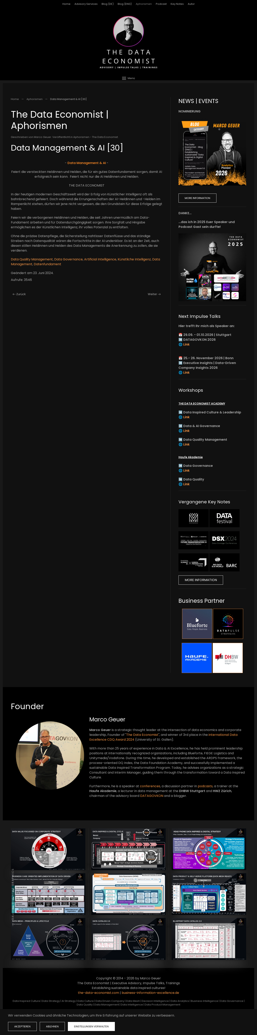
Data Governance (68, 259)
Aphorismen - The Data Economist (95, 137)
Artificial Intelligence (100, 259)
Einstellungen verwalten (91, 1026)
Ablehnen (52, 1026)
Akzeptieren (22, 1026)
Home (66, 4)
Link (186, 344)
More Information (197, 198)
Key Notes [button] (177, 4)
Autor (191, 4)
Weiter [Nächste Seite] (154, 294)
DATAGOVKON (151, 795)
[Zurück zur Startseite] (128, 42)
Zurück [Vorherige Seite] (19, 294)
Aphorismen (144, 4)
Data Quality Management (32, 259)
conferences (150, 786)
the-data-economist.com (98, 992)
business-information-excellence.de (150, 992)
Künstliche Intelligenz (134, 259)
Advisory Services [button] (86, 4)
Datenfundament (47, 264)
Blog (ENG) (125, 4)
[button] (128, 78)
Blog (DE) (108, 4)
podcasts (205, 786)
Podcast (161, 4)
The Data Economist (142, 734)
